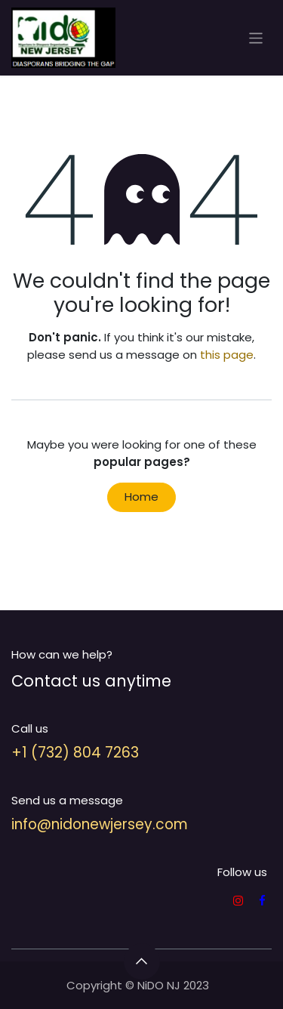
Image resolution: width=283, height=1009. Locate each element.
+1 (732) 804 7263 (75, 752)
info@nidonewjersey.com (99, 824)
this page (227, 355)
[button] (142, 961)
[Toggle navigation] (256, 37)
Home (141, 497)
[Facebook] (262, 900)
